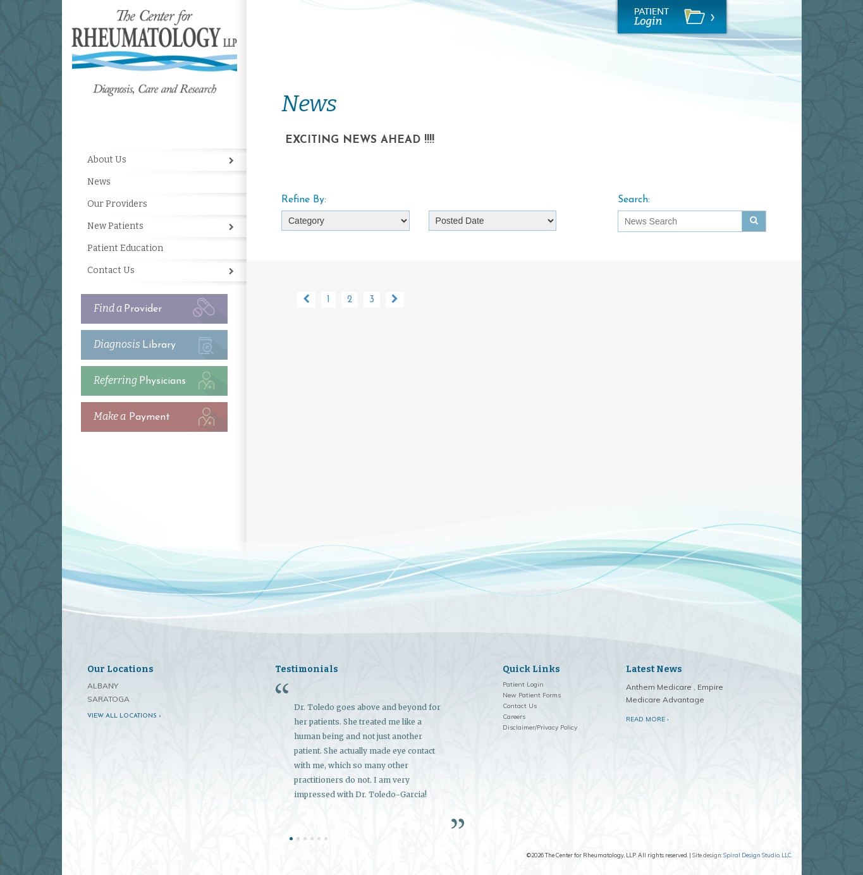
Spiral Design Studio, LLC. (757, 855)
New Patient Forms (532, 695)
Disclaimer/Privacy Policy (540, 727)
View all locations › (124, 716)
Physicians (140, 380)
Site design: (707, 855)
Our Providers (117, 204)
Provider (128, 308)
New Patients (115, 226)
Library (135, 344)
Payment (132, 416)
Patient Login (523, 684)
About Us (106, 159)
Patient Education (125, 248)
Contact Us (111, 270)
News (99, 181)
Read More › (647, 719)
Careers (514, 717)
